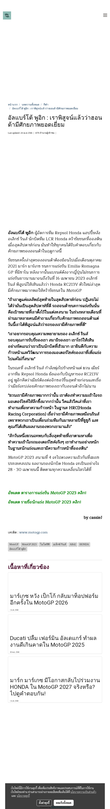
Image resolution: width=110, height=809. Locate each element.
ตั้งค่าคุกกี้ (44, 802)
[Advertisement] (55, 75)
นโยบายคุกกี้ (23, 795)
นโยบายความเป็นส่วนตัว (83, 792)
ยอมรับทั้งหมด (63, 802)
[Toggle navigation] (105, 15)
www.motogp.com (33, 532)
